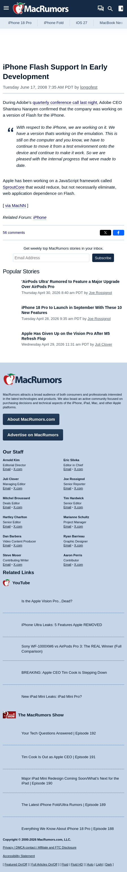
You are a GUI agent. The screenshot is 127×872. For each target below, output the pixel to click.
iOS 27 (81, 23)
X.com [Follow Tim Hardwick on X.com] (78, 507)
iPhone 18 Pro (19, 23)
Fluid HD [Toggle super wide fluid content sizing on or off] (77, 864)
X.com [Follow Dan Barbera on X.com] (18, 545)
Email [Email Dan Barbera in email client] (7, 545)
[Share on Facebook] (118, 233)
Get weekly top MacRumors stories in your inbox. (63, 248)
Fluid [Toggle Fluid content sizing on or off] (64, 864)
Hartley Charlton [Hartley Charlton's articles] (15, 517)
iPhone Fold (53, 23)
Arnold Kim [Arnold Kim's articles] (11, 460)
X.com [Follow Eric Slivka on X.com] (78, 469)
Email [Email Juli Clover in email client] (7, 488)
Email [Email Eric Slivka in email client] (68, 469)
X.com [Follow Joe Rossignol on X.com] (78, 488)
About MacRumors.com (31, 419)
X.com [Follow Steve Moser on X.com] (18, 564)
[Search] (112, 9)
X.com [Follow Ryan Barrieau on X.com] (78, 545)
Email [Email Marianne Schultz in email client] (68, 526)
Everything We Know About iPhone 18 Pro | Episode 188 (67, 829)
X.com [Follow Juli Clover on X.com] (18, 488)
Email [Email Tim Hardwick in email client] (68, 507)
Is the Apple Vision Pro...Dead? (46, 601)
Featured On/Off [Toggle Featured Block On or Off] (16, 864)
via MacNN (15, 205)
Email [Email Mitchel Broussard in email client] (7, 507)
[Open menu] (6, 8)
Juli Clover (103, 344)
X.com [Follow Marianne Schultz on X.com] (78, 526)
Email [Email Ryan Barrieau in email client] (68, 545)
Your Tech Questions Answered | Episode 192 (58, 733)
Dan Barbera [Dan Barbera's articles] (12, 536)
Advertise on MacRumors (33, 434)
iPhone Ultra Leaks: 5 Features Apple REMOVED (61, 625)
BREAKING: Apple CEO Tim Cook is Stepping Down (64, 672)
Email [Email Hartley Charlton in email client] (7, 526)
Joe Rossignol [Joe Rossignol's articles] (74, 479)
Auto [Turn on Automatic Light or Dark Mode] (90, 864)
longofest (89, 87)
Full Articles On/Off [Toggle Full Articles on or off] (44, 864)
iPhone (40, 217)
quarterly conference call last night (65, 102)
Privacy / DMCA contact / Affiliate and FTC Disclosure (39, 847)
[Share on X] (105, 233)
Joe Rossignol (100, 293)
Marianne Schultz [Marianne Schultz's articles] (76, 517)
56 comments (14, 232)
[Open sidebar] (120, 9)
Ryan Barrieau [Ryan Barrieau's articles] (74, 536)
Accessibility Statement (19, 856)
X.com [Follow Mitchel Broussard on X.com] (18, 507)
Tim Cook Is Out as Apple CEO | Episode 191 (58, 757)
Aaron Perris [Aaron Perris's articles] (73, 555)
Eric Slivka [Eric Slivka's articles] (71, 460)
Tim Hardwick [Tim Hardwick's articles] (74, 498)
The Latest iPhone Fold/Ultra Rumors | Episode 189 (63, 805)
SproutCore (14, 187)
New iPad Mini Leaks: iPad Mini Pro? (51, 696)
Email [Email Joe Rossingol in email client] (68, 488)
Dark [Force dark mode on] (108, 864)
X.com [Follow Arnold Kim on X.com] (18, 469)
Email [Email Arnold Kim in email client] (7, 469)
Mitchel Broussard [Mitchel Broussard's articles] (16, 498)
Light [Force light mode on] (99, 864)
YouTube (21, 582)
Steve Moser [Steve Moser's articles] (12, 555)
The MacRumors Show (41, 714)
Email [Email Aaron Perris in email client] (68, 564)
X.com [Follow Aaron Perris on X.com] (78, 564)
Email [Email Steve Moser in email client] (7, 564)
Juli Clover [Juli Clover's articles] (11, 479)
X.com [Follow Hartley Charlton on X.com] (18, 526)
